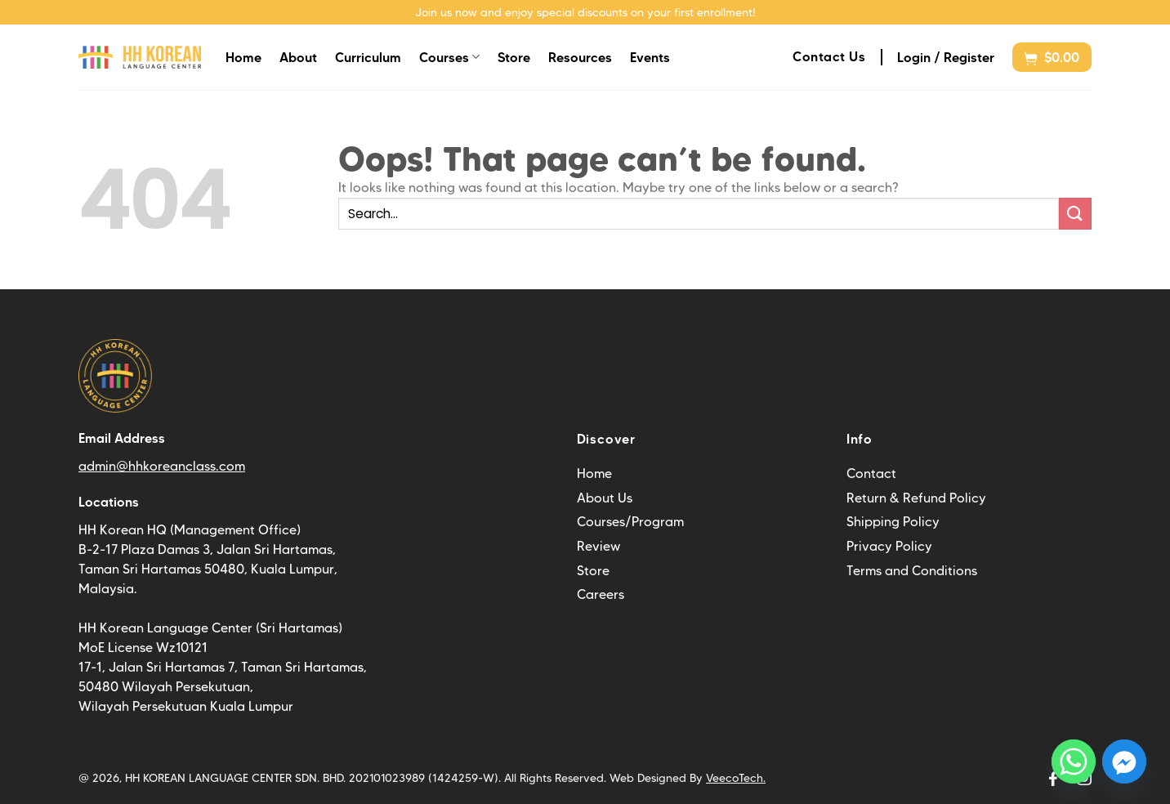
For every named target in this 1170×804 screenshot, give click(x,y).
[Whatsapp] (1074, 761)
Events (650, 57)
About (298, 57)
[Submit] (1075, 214)
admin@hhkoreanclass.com (161, 466)
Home (243, 57)
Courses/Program (630, 521)
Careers (600, 594)
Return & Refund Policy (916, 498)
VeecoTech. (736, 777)
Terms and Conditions (911, 570)
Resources (580, 57)
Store (514, 57)
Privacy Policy (889, 546)
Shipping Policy (893, 521)
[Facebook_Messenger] (1124, 761)
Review (598, 546)
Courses (449, 57)
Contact (871, 473)
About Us (604, 498)
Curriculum (368, 57)
